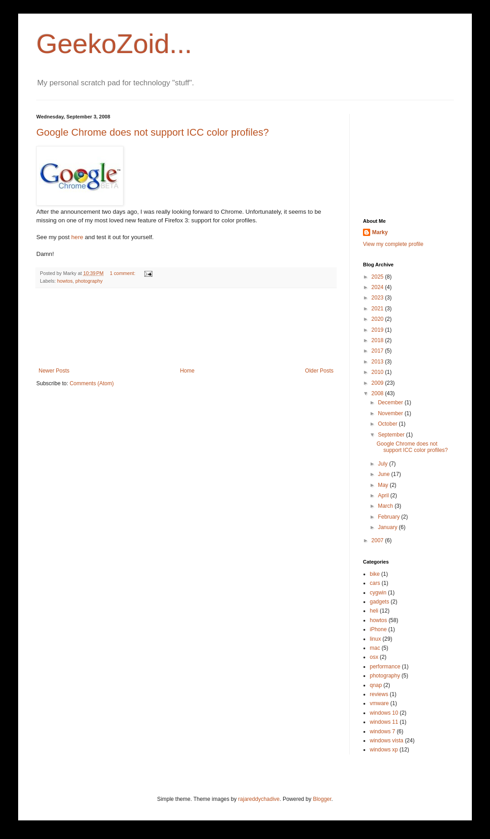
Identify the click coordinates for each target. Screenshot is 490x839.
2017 (378, 351)
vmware (379, 703)
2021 (378, 308)
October (388, 424)
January (388, 527)
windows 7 (382, 731)
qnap (376, 685)
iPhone (378, 629)
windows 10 (384, 713)
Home (187, 371)
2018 (378, 340)
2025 (378, 277)
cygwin (378, 592)
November (391, 413)
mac (375, 648)
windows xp (384, 749)
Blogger (322, 799)
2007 (378, 540)
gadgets (379, 602)
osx (374, 657)
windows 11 (384, 722)
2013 (378, 361)
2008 (378, 393)
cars (375, 583)
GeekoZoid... (114, 44)
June (384, 474)
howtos (65, 281)
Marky (380, 232)
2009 (378, 383)
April (384, 495)
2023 (378, 297)
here (77, 237)
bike (375, 574)
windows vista (386, 740)
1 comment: (123, 273)
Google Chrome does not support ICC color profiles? (152, 132)
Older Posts (319, 371)
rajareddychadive (258, 799)
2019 (378, 330)
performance (385, 666)
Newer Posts (54, 371)
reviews (379, 694)
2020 (378, 319)
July (383, 464)
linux (375, 639)
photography (89, 281)
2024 (378, 287)
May (384, 485)
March (386, 506)
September (392, 435)
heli (374, 611)
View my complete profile (393, 244)
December (391, 402)
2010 (378, 372)
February (389, 517)
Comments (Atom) (91, 383)
